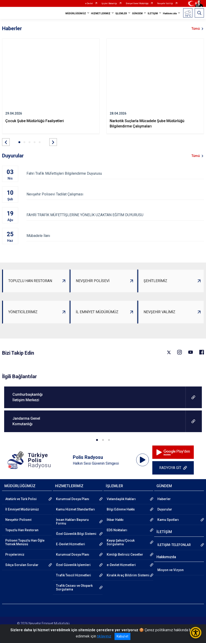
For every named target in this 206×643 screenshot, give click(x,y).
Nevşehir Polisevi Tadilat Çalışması (115, 194)
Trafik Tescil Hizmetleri (73, 575)
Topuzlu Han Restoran (21, 530)
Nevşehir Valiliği (165, 3)
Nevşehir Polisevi (18, 520)
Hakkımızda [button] (170, 13)
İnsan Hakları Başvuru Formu (72, 521)
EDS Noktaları (117, 530)
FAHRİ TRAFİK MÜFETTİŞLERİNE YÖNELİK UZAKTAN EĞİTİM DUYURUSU (115, 215)
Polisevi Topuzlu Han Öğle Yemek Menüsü (24, 542)
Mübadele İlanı (115, 235)
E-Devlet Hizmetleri (70, 544)
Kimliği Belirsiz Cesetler (125, 554)
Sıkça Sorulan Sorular (21, 565)
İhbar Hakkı (115, 520)
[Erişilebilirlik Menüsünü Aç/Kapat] (195, 632)
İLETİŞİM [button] (153, 13)
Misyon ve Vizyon (170, 570)
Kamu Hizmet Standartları (75, 509)
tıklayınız (104, 636)
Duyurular (164, 509)
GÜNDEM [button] (137, 13)
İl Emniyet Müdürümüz (22, 509)
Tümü (195, 28)
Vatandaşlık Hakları (121, 499)
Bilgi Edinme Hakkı (121, 509)
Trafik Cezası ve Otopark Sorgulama (74, 587)
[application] (142, 460)
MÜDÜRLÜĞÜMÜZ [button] (75, 13)
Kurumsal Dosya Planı (72, 499)
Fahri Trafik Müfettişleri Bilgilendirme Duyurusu (115, 173)
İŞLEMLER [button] (121, 13)
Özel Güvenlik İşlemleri (73, 565)
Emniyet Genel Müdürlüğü (137, 3)
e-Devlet (89, 3)
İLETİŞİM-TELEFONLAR (174, 545)
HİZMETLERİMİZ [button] (100, 13)
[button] (6, 142)
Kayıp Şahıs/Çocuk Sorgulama (121, 542)
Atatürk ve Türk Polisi (21, 499)
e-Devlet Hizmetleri (121, 565)
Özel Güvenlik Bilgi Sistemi (76, 534)
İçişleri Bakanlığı (109, 3)
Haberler (164, 499)
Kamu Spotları (168, 520)
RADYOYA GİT (170, 468)
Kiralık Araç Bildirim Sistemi (128, 575)
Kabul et (122, 636)
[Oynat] (142, 460)
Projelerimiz (14, 554)
